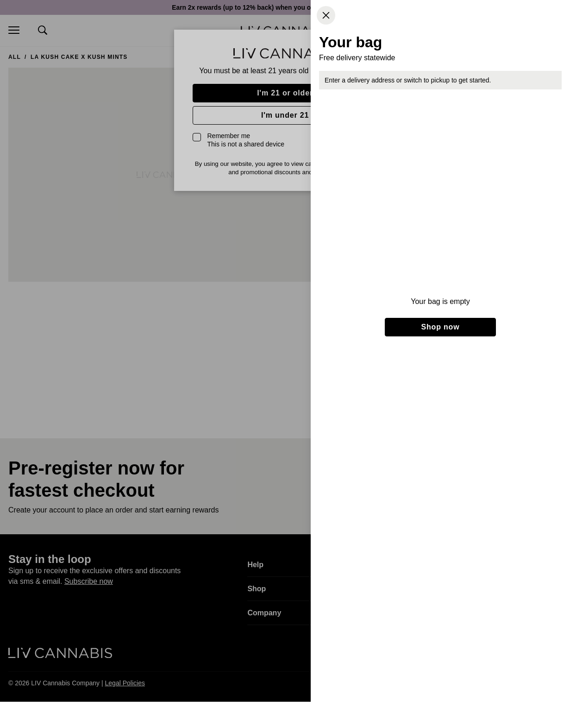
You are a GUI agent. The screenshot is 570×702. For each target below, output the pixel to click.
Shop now (440, 327)
